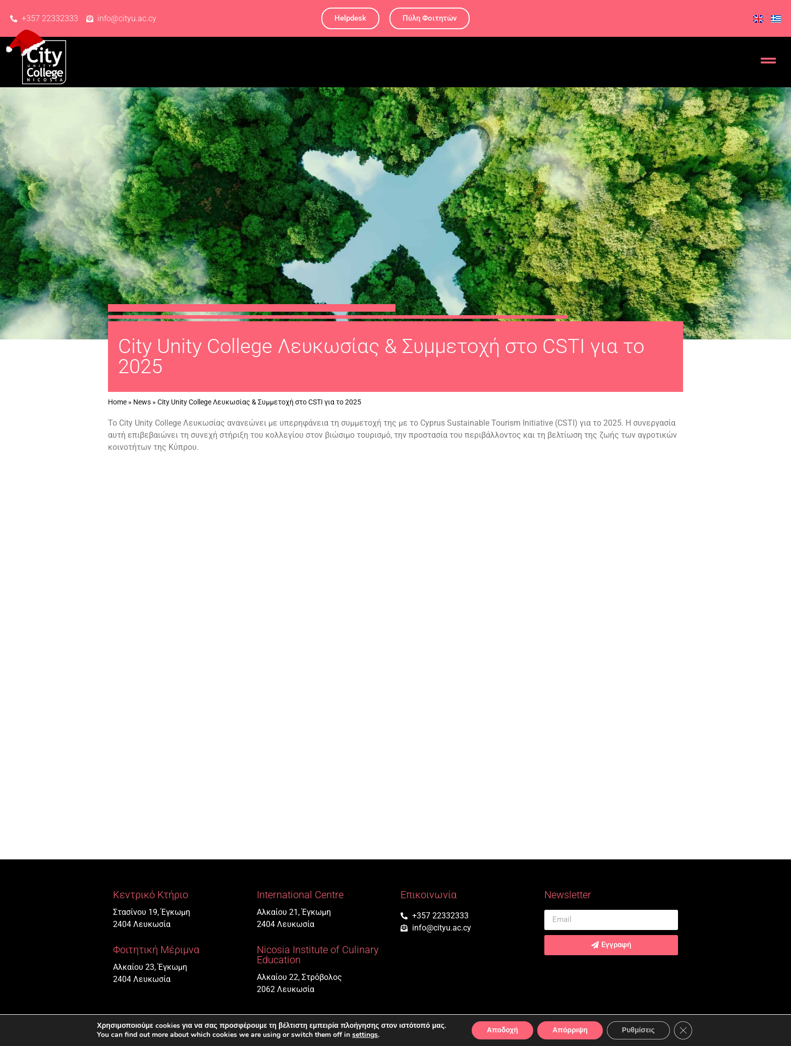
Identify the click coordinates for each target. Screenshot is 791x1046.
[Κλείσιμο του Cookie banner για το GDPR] (683, 1030)
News (142, 402)
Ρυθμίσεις (638, 1030)
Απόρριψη (570, 1030)
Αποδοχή (502, 1030)
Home (117, 402)
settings (365, 1034)
